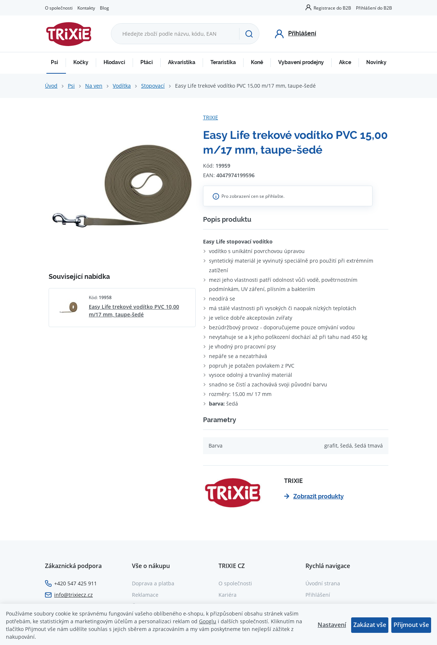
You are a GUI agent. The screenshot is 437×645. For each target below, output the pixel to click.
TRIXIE (210, 117)
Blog (104, 8)
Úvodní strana (322, 583)
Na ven (93, 85)
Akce (345, 62)
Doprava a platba (153, 583)
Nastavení (332, 625)
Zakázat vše (369, 625)
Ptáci (146, 62)
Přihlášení (317, 594)
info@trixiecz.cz (73, 595)
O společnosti (59, 8)
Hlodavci (114, 62)
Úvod (51, 85)
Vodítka (122, 85)
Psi (54, 62)
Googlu (207, 621)
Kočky (80, 62)
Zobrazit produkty (314, 496)
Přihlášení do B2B (374, 8)
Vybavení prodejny (301, 62)
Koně (257, 62)
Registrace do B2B (332, 8)
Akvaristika (181, 62)
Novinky (376, 62)
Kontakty (86, 8)
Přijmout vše (411, 625)
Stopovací (153, 85)
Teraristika (223, 62)
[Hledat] (249, 34)
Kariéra (227, 594)
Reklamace (145, 594)
